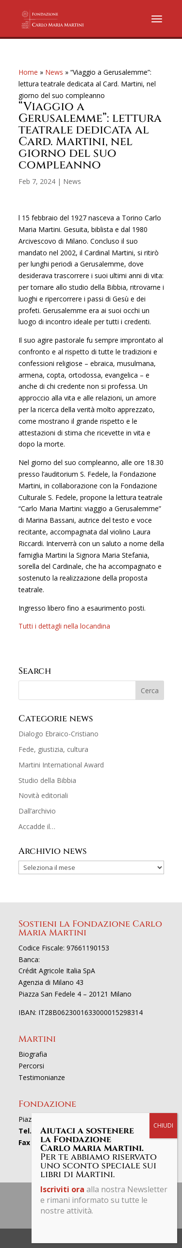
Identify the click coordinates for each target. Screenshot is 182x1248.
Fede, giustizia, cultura (53, 749)
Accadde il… (36, 826)
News (54, 72)
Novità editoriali (43, 795)
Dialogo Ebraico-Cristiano (58, 733)
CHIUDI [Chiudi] (163, 1125)
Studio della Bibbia (47, 780)
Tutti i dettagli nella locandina (64, 626)
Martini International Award (61, 764)
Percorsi (31, 1065)
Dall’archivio (37, 810)
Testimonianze (41, 1077)
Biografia (32, 1054)
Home (28, 72)
